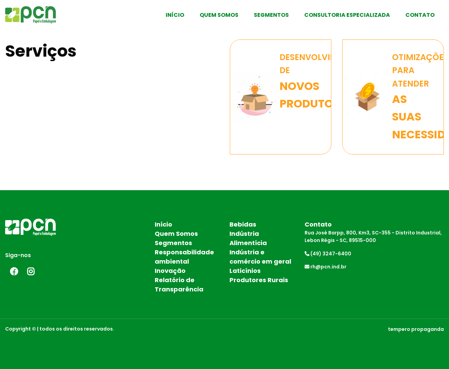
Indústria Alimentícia (248, 238)
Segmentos (271, 15)
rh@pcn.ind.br (325, 266)
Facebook (13, 271)
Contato (420, 15)
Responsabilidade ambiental (184, 257)
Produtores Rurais (258, 280)
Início (175, 15)
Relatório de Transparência (179, 284)
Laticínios (245, 270)
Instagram (30, 271)
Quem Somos (219, 15)
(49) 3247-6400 (328, 253)
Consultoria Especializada (347, 15)
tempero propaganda (416, 329)
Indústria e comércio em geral (260, 257)
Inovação (170, 270)
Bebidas (242, 224)
